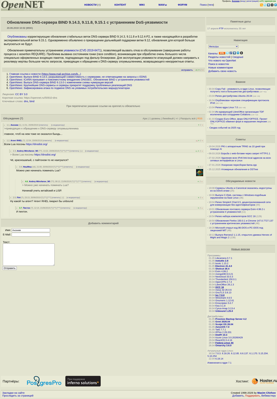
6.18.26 (226, 353)
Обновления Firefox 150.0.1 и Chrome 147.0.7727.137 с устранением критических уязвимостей (241, 222)
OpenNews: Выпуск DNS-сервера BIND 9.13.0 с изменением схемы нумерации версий (61, 82)
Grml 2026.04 (222, 321)
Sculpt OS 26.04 (224, 324)
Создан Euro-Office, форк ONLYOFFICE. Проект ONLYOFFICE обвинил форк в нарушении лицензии (238, 120)
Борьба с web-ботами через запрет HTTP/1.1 (245, 153)
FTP (221, 28)
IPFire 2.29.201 (223, 332)
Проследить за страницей (17, 395)
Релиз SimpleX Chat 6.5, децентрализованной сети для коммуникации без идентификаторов (240, 203)
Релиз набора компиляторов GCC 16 (235, 216)
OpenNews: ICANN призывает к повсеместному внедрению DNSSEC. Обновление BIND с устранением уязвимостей (79, 79)
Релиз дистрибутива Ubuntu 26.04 (233, 96)
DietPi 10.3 (221, 335)
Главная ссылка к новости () (45, 74)
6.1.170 (253, 353)
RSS (200, 118)
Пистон (26, 208)
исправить (187, 70)
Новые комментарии (220, 67)
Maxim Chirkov (266, 392)
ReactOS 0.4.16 (223, 340)
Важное (240, 81)
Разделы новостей (219, 57)
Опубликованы (17, 36)
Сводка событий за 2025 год (224, 127)
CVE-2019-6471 (90, 50)
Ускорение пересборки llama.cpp (239, 165)
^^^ (67, 151)
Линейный (168, 118)
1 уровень (154, 118)
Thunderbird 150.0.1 (226, 279)
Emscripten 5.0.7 (224, 303)
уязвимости (71, 50)
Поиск (203, 4)
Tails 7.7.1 (220, 329)
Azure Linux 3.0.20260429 (229, 337)
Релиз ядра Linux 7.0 (226, 107)
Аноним (14, 125)
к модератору (58, 125)
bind (32, 101)
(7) (21, 118)
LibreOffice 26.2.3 (224, 284)
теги (210, 4)
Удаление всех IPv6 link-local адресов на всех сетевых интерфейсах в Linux (240, 159)
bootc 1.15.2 (221, 263)
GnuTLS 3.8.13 (223, 292)
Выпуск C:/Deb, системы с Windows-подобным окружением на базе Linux (238, 196)
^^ (64, 151)
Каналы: (213, 53)
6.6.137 (244, 353)
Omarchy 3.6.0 (223, 345)
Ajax (145, 118)
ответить (43, 125)
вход (243, 1)
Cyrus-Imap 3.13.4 (225, 308)
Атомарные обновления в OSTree (239, 169)
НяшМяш (27, 167)
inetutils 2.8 (221, 260)
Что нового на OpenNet (222, 60)
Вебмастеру (268, 395)
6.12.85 (235, 353)
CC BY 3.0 (21, 94)
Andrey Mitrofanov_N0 (27, 151)
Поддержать (252, 395)
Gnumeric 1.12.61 (224, 300)
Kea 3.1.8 (220, 305)
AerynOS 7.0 (222, 327)
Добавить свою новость (222, 71)
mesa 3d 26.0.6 (223, 290)
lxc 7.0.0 (220, 295)
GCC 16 (219, 287)
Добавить (238, 395)
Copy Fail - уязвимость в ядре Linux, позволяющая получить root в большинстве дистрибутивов (240, 90)
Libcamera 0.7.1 (223, 258)
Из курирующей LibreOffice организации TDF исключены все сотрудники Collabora (237, 113)
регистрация (252, 1)
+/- (177, 118)
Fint (19, 197)
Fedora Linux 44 (224, 342)
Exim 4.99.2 (221, 271)
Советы (241, 139)
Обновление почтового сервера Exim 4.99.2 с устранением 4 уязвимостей (237, 210)
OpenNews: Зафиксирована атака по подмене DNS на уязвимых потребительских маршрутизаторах (69, 88)
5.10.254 (212, 356)
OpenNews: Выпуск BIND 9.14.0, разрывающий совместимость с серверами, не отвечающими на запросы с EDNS (78, 76)
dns (26, 101)
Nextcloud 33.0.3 (224, 276)
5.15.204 (263, 353)
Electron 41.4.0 (223, 266)
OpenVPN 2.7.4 (223, 282)
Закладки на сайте (13, 392)
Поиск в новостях (218, 64)
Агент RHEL (16, 140)
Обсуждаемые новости (240, 181)
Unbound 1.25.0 (224, 311)
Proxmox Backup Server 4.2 (230, 319)
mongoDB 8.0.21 (224, 274)
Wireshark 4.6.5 (223, 297)
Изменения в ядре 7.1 (220, 362)
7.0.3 (218, 353)
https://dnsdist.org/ (37, 144)
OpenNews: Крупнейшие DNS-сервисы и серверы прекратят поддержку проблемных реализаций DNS (70, 85)
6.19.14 (219, 358)
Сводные (237, 57)
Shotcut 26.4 (222, 268)
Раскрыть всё (188, 118)
